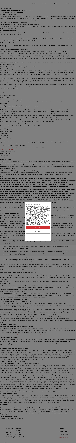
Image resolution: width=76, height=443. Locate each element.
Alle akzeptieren (38, 227)
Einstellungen (38, 234)
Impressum (41, 238)
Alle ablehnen (38, 231)
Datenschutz (35, 238)
